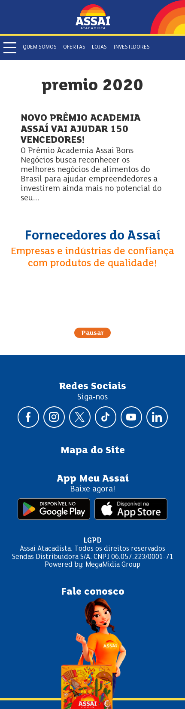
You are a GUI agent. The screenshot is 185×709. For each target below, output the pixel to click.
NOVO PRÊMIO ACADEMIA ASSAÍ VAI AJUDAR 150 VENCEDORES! (80, 129)
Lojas (99, 47)
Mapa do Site (93, 450)
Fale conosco (92, 592)
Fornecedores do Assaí (93, 236)
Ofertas (74, 47)
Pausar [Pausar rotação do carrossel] (92, 333)
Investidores (131, 47)
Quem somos (40, 47)
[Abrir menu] (9, 47)
